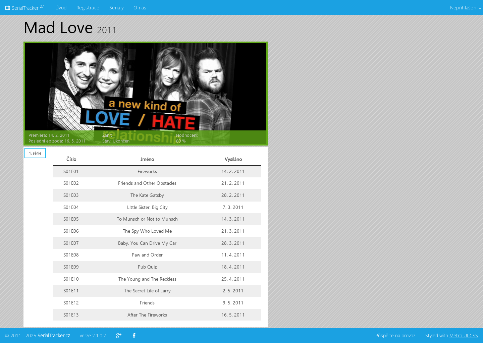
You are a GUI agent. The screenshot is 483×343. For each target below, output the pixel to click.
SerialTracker (25, 7)
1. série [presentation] (35, 153)
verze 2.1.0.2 (93, 335)
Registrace (87, 7)
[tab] (34, 153)
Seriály (116, 7)
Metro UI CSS (463, 335)
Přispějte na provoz (395, 335)
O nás (139, 7)
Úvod (60, 7)
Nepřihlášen (463, 7)
